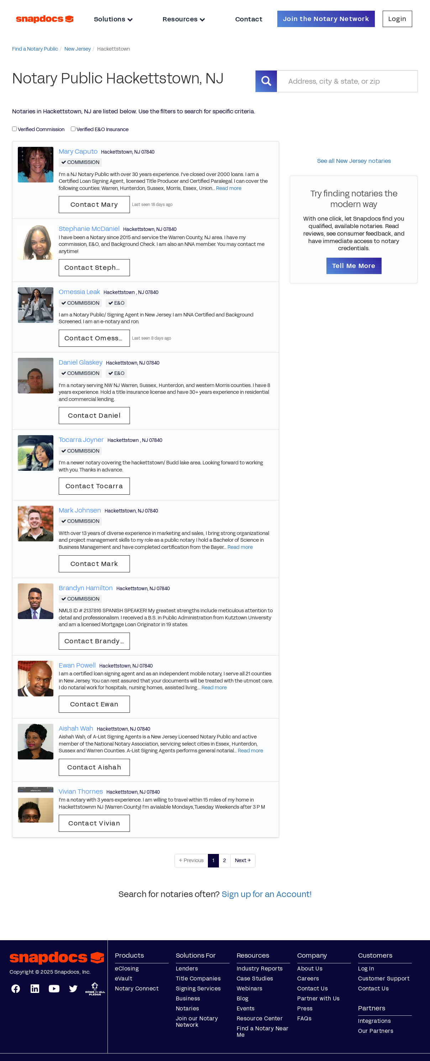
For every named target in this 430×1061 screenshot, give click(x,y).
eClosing (126, 968)
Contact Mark (94, 563)
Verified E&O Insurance (100, 129)
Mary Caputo (78, 151)
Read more (228, 188)
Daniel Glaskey (81, 362)
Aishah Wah (76, 728)
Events (246, 1008)
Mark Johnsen (80, 510)
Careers (308, 978)
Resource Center (260, 1018)
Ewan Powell (77, 665)
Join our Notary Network (197, 1022)
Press (305, 1008)
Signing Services (198, 988)
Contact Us (312, 988)
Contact (249, 19)
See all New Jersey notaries (354, 161)
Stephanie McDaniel (89, 228)
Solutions (113, 19)
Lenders (187, 968)
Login (397, 19)
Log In (366, 968)
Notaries (187, 1008)
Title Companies (198, 978)
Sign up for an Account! (267, 894)
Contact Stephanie (97, 267)
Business (188, 998)
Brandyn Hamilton (86, 588)
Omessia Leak (79, 292)
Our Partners (375, 1031)
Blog (242, 998)
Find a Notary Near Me (263, 1032)
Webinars (250, 988)
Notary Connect (136, 988)
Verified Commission (38, 129)
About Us (309, 968)
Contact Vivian (94, 823)
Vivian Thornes (81, 791)
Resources (184, 19)
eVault (123, 978)
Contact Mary (94, 204)
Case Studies (255, 978)
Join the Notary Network (326, 19)
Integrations (374, 1021)
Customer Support (383, 978)
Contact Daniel (94, 415)
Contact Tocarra (94, 486)
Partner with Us (318, 998)
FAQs (304, 1018)
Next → (243, 860)
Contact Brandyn (94, 641)
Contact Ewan (94, 704)
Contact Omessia (94, 338)
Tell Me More (354, 266)
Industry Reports (260, 968)
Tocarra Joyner (81, 439)
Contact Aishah (94, 767)
